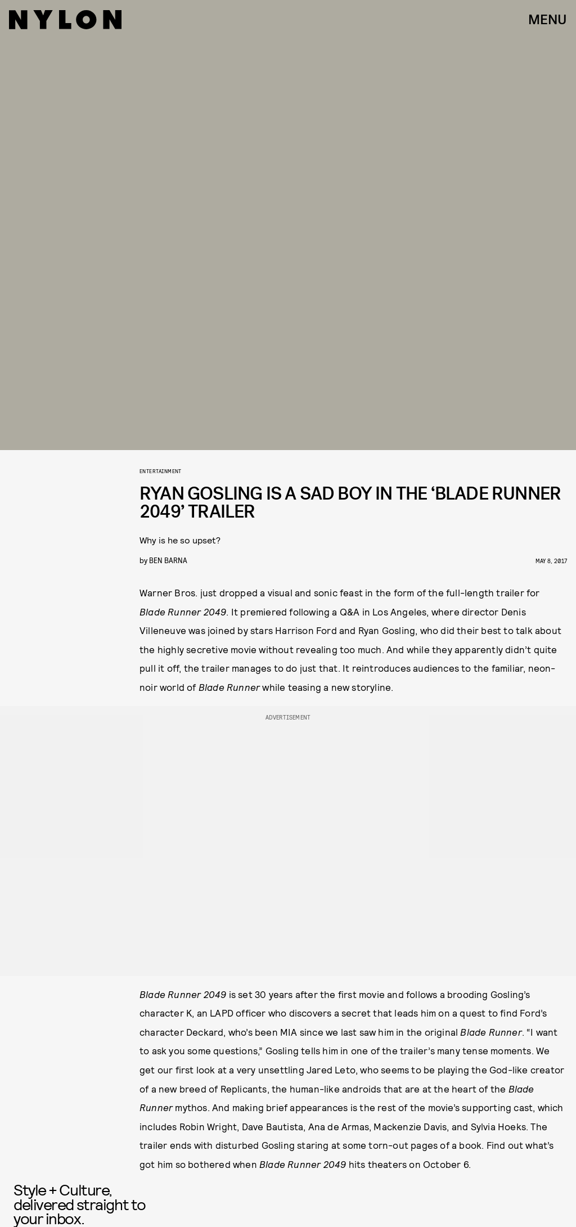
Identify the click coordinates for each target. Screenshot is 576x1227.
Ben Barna (168, 560)
